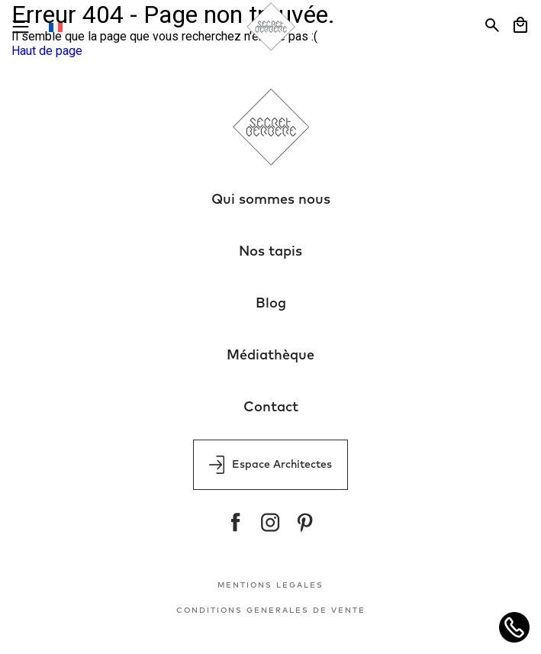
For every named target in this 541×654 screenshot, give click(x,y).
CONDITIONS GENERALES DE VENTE (270, 610)
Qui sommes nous (270, 200)
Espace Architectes (270, 465)
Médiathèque (270, 355)
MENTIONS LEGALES (270, 585)
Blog (271, 304)
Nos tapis (270, 252)
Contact (270, 407)
